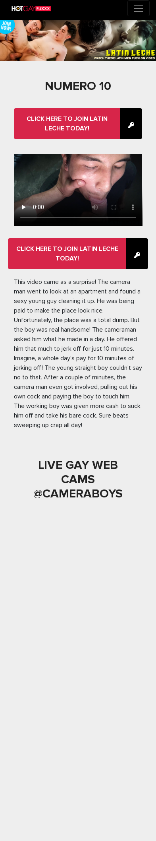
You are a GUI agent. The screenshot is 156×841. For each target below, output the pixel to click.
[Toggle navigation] (138, 8)
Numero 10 (78, 86)
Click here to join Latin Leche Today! (67, 123)
